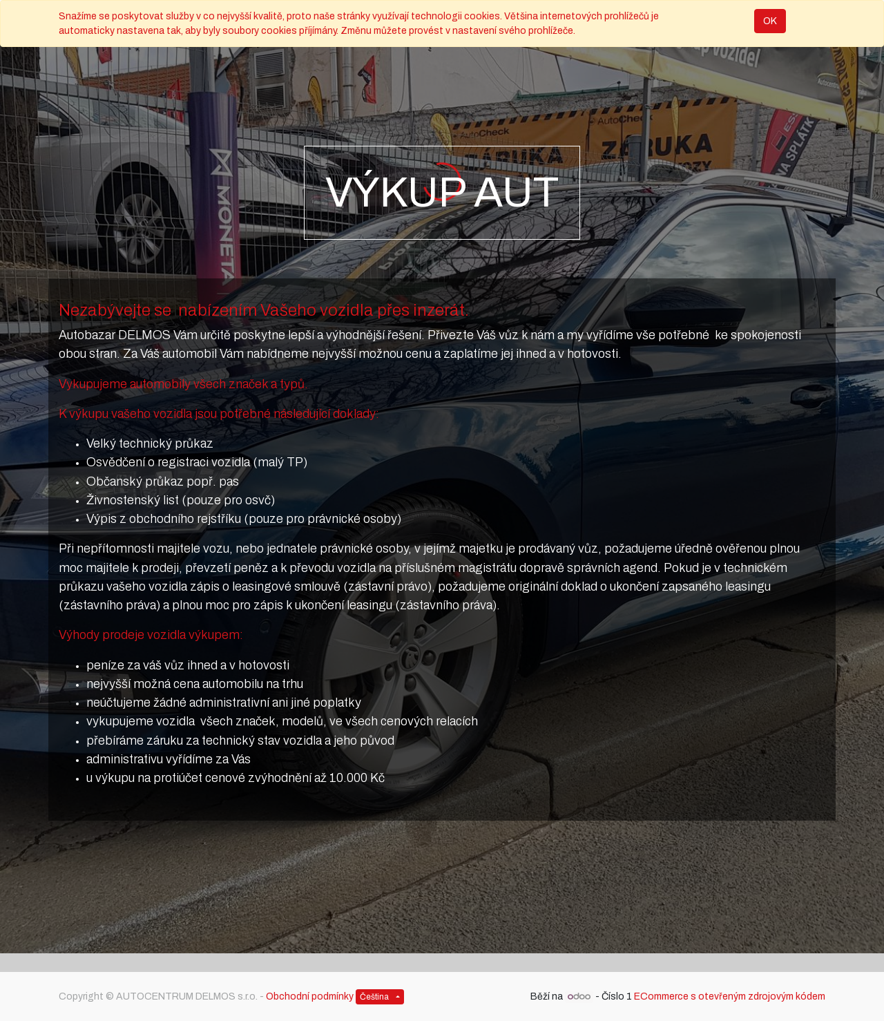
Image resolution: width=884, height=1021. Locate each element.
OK (770, 21)
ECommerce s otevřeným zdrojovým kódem (729, 996)
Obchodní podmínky (310, 996)
